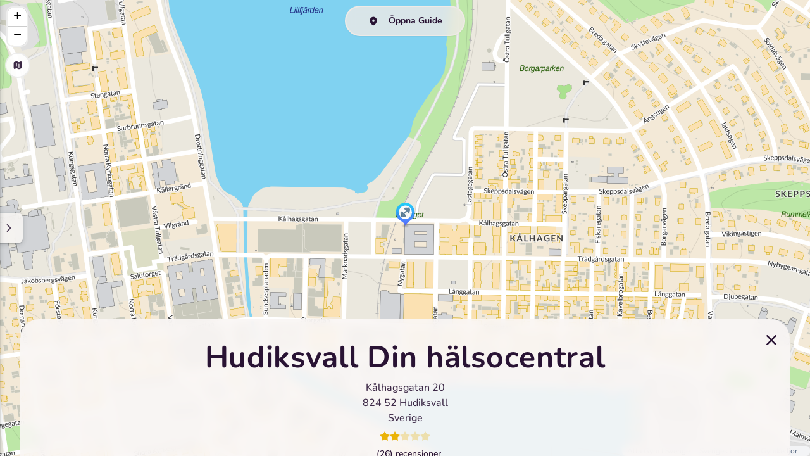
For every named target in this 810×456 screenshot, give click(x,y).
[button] (405, 215)
